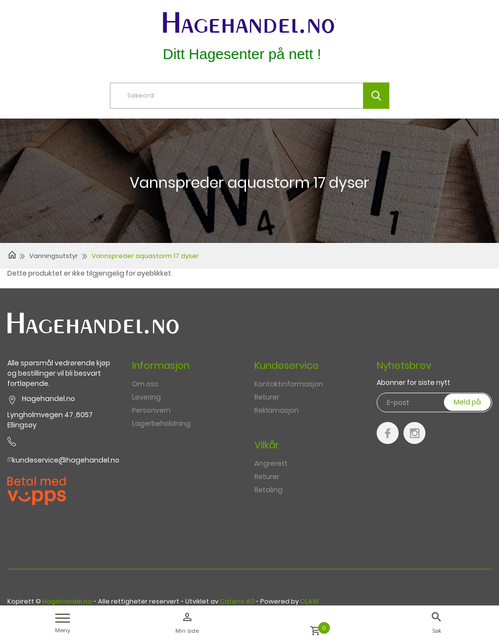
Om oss (145, 384)
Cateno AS (237, 601)
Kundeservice (286, 365)
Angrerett (271, 463)
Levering (146, 397)
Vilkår (266, 445)
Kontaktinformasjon (288, 384)
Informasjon (161, 365)
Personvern (151, 410)
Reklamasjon (276, 410)
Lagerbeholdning (161, 423)
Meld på (467, 402)
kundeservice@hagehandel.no (65, 460)
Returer (266, 397)
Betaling (268, 490)
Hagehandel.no (67, 601)
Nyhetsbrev (404, 365)
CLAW (309, 601)
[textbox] (257, 95)
